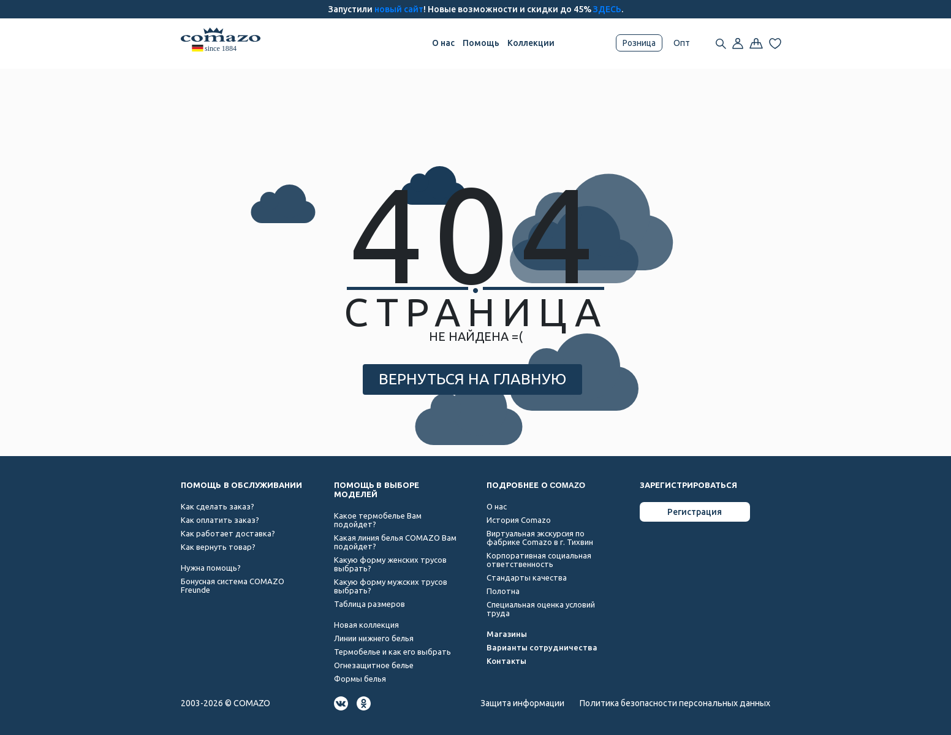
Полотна (503, 591)
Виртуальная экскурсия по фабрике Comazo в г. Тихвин (540, 537)
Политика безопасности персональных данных (675, 703)
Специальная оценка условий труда (541, 608)
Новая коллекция (366, 624)
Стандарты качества (527, 577)
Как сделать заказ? (217, 506)
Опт (681, 43)
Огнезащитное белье (374, 665)
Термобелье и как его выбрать (392, 651)
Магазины (507, 634)
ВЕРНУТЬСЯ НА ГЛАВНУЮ (472, 378)
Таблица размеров (369, 604)
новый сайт (398, 9)
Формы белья (360, 678)
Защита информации (522, 703)
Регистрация (694, 512)
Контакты (506, 661)
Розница (639, 43)
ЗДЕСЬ (607, 9)
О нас (443, 43)
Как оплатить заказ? (220, 520)
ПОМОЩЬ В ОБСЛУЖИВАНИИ (241, 485)
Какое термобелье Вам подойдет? (378, 519)
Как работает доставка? (228, 533)
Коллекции (531, 43)
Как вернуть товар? (218, 547)
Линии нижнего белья (374, 638)
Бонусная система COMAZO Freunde (232, 585)
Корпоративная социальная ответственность (539, 559)
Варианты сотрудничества (542, 647)
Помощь (481, 43)
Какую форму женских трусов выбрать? (390, 564)
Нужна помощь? (211, 567)
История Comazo (519, 520)
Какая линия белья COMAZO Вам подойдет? (395, 541)
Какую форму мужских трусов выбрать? (390, 586)
